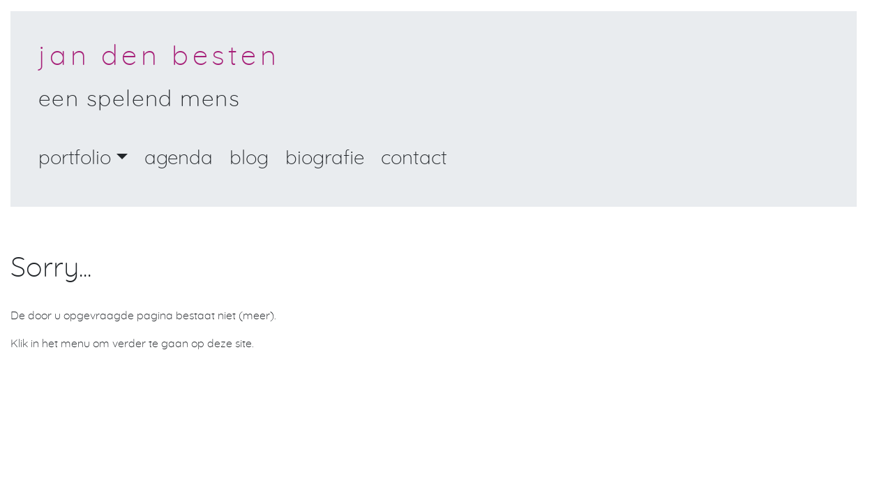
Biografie (324, 158)
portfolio (74, 158)
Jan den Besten (159, 57)
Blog (249, 158)
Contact (414, 158)
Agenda (178, 158)
